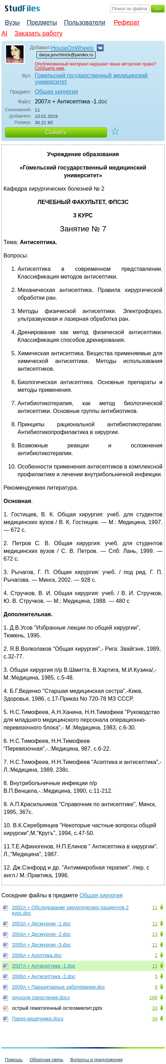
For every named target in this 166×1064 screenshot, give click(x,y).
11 (155, 907)
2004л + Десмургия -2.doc (41, 934)
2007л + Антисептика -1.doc (43, 966)
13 (155, 934)
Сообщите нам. (50, 68)
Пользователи (84, 22)
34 (155, 1018)
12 (155, 923)
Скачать (55, 132)
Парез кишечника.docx (37, 1018)
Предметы (42, 22)
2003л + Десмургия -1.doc (41, 923)
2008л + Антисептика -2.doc (43, 976)
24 (155, 1008)
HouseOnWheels (72, 48)
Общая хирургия (56, 92)
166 (153, 997)
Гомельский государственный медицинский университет (91, 78)
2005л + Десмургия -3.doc (41, 945)
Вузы (12, 22)
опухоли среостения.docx (41, 997)
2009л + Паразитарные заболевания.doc (58, 987)
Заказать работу (38, 33)
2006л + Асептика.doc (37, 955)
